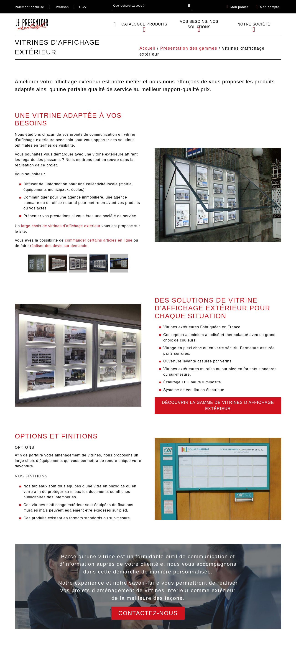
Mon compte (269, 7)
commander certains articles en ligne (99, 240)
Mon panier (239, 7)
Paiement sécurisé (29, 7)
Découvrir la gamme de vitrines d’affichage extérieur (218, 405)
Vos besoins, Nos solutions (199, 24)
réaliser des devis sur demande (58, 246)
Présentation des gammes (188, 48)
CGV (83, 7)
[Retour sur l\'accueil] (32, 24)
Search (190, 5)
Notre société (253, 24)
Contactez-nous (148, 613)
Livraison (61, 7)
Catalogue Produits (144, 24)
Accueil (147, 48)
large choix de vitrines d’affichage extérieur (60, 226)
